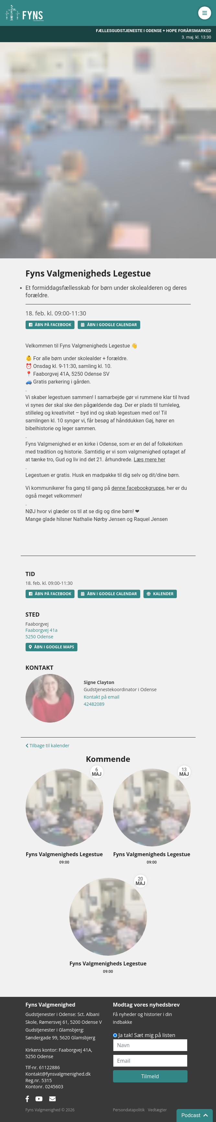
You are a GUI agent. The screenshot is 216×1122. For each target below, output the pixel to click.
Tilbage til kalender (48, 745)
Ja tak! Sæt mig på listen (147, 1035)
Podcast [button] (194, 1115)
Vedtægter (157, 1110)
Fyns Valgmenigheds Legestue (64, 854)
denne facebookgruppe (138, 488)
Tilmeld (150, 1076)
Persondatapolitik (129, 1110)
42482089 (94, 704)
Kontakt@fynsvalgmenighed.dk (58, 1074)
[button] (204, 12)
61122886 (49, 1067)
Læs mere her (149, 459)
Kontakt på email (101, 697)
